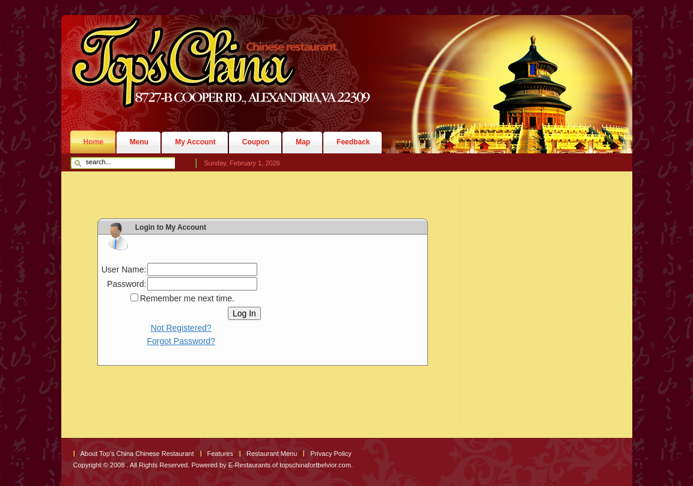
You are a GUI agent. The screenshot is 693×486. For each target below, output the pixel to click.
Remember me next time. (187, 298)
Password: (126, 284)
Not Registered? (181, 328)
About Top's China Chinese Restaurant (137, 453)
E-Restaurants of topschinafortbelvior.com (289, 465)
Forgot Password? (181, 341)
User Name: (124, 269)
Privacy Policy (330, 453)
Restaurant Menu (271, 453)
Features (220, 453)
